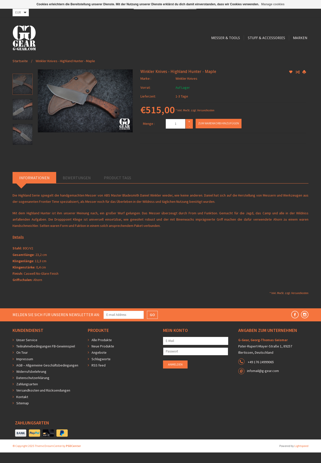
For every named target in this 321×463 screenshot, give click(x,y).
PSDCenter (73, 456)
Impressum (24, 369)
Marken (202, 58)
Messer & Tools (126, 58)
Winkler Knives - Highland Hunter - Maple (65, 71)
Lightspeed (301, 456)
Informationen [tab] (34, 188)
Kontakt (22, 407)
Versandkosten (205, 121)
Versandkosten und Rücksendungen (43, 401)
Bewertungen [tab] (77, 188)
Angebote (99, 363)
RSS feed (99, 376)
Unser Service (26, 350)
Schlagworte (101, 369)
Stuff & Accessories (168, 58)
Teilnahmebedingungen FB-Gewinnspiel (45, 356)
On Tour (22, 363)
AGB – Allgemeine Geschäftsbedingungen (47, 376)
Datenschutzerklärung (32, 388)
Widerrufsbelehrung (31, 382)
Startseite (20, 71)
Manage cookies (273, 4)
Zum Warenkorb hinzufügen (218, 134)
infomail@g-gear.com (263, 381)
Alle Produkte (102, 350)
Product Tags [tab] (117, 188)
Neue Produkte (103, 356)
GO (152, 325)
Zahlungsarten (27, 394)
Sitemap (22, 413)
